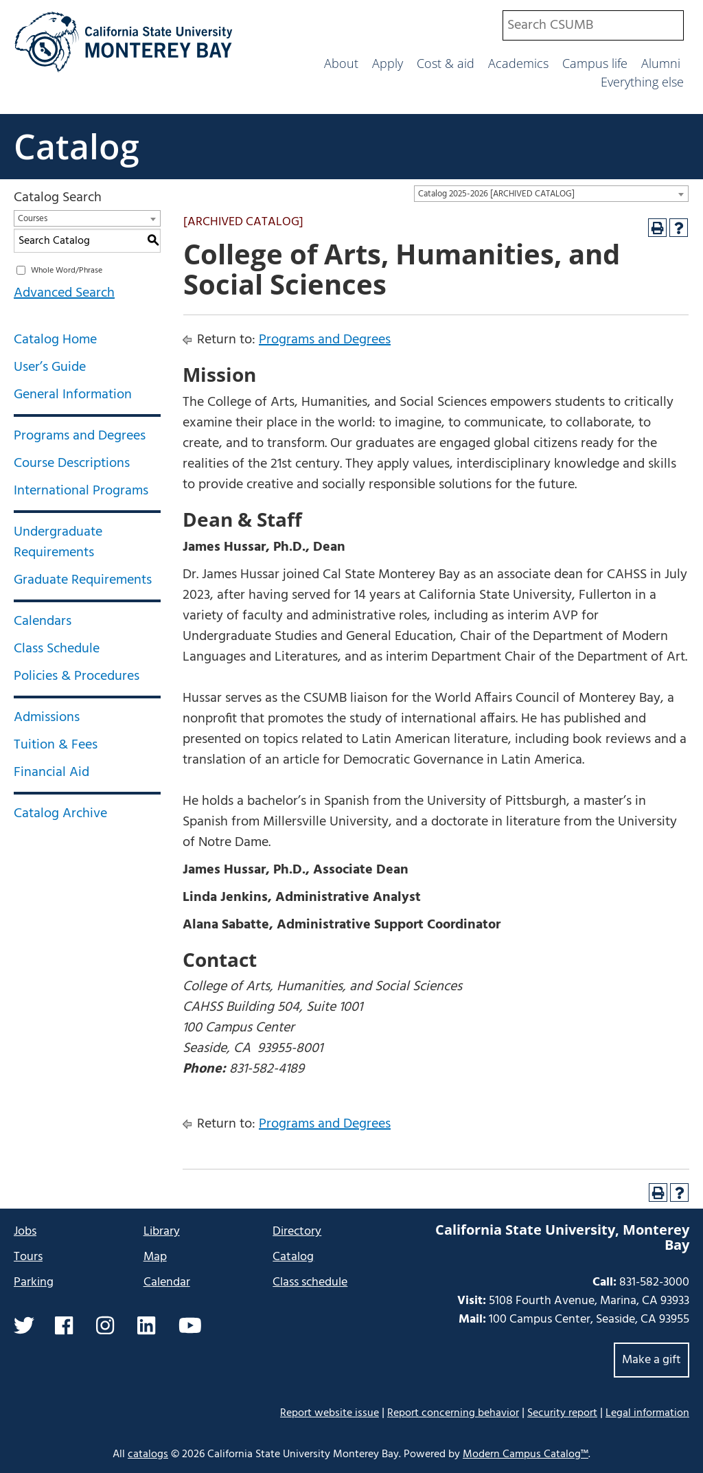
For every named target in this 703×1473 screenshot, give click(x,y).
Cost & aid (445, 63)
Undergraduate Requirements (58, 542)
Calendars (42, 621)
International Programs (81, 491)
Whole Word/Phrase (66, 270)
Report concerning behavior (453, 1413)
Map (155, 1257)
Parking (34, 1282)
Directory (297, 1232)
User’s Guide (50, 367)
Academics (518, 63)
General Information (73, 395)
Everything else (642, 81)
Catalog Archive (60, 814)
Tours (28, 1257)
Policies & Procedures (76, 676)
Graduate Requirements (83, 580)
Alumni (660, 63)
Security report (562, 1413)
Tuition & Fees (55, 745)
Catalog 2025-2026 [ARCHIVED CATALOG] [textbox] (496, 194)
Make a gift (651, 1360)
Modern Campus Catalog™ (525, 1454)
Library (161, 1232)
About (341, 63)
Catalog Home (55, 340)
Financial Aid (51, 773)
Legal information (647, 1413)
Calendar (166, 1282)
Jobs (25, 1232)
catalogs (148, 1454)
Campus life (594, 63)
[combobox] (593, 25)
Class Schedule (57, 649)
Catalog (76, 146)
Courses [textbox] (32, 219)
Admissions (47, 718)
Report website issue (329, 1412)
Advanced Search (64, 293)
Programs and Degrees (80, 436)
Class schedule (310, 1282)
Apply (387, 63)
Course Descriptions (72, 464)
